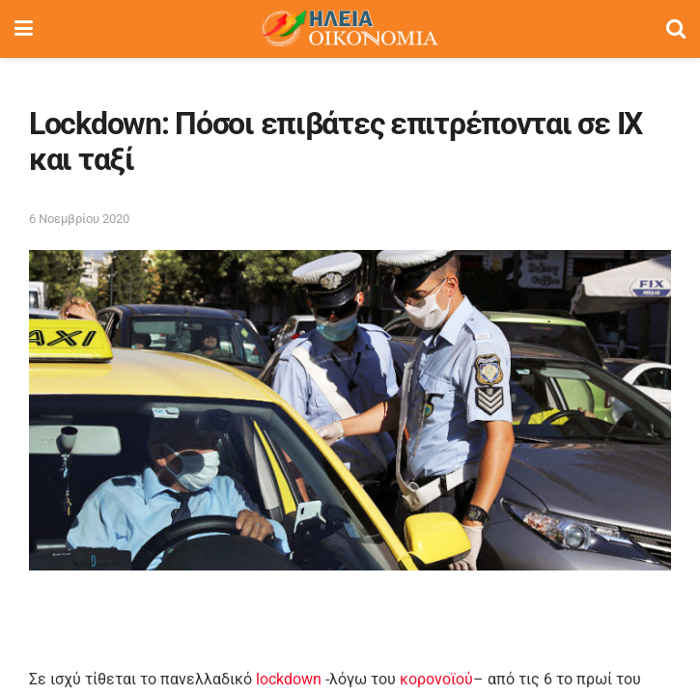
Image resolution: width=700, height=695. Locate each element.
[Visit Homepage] (349, 29)
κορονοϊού (436, 679)
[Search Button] (676, 29)
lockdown (289, 679)
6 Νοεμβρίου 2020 (79, 218)
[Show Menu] (23, 29)
